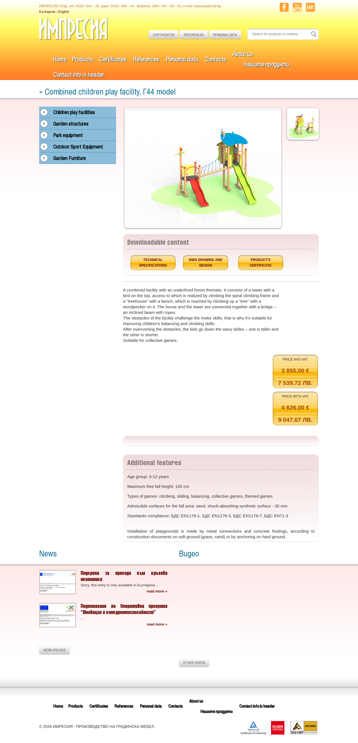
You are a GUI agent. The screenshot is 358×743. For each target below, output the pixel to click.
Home (59, 59)
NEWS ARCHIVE (54, 650)
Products (82, 59)
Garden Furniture (69, 158)
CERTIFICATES (163, 35)
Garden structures (70, 124)
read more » (157, 591)
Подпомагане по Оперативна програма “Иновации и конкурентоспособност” (124, 609)
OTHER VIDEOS (194, 662)
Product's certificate (260, 262)
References (146, 59)
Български (47, 12)
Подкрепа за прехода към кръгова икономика (124, 576)
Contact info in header (78, 74)
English (63, 12)
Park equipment (68, 135)
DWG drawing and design (205, 262)
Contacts (215, 59)
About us (242, 53)
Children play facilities (74, 112)
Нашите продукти (266, 64)
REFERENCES (194, 35)
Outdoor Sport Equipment (78, 147)
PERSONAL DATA (225, 35)
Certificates (112, 59)
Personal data (182, 59)
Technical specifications (153, 262)
